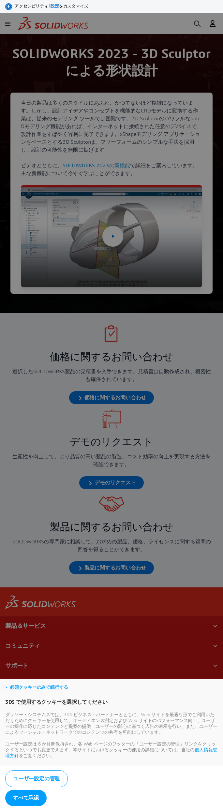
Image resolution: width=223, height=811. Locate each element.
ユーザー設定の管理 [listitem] (36, 778)
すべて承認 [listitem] (26, 798)
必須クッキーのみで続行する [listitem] (39, 687)
